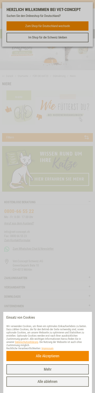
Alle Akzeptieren (47, 356)
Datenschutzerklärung (26, 342)
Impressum (47, 348)
